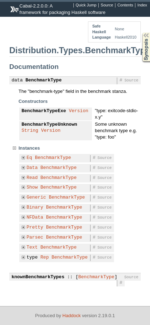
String (30, 131)
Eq (29, 158)
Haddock (71, 315)
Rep (45, 257)
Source (107, 5)
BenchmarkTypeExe (44, 111)
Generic (36, 197)
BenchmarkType (44, 80)
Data (32, 168)
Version (78, 111)
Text (32, 247)
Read (32, 178)
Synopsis (140, 32)
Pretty (35, 227)
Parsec (35, 237)
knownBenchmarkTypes (38, 277)
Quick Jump (86, 5)
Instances (29, 148)
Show (32, 187)
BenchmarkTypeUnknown (49, 124)
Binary (35, 207)
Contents (125, 5)
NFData (35, 217)
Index (142, 5)
